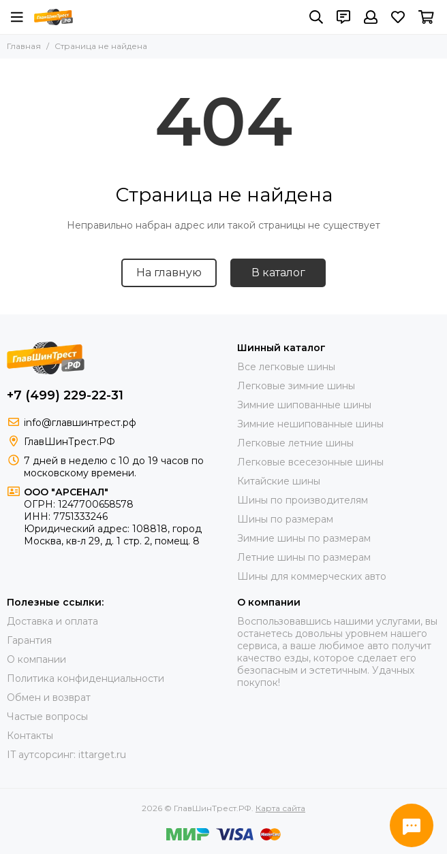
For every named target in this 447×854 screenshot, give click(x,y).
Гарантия (29, 640)
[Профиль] (370, 17)
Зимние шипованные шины (304, 405)
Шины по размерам (285, 519)
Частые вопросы (47, 716)
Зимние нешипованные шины (310, 424)
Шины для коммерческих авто (311, 576)
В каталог (278, 272)
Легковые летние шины (295, 443)
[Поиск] (316, 17)
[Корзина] (426, 17)
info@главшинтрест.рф (80, 422)
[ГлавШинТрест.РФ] (53, 17)
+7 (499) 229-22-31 (65, 395)
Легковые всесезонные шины (310, 462)
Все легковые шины (286, 367)
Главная (24, 46)
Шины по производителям (302, 500)
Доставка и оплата (52, 621)
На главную (169, 272)
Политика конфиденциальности (85, 678)
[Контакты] (343, 17)
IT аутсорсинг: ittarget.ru (66, 755)
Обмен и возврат (49, 697)
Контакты (30, 735)
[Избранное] (398, 17)
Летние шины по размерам (304, 557)
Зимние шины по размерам (304, 538)
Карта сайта (280, 808)
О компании (36, 659)
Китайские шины (278, 481)
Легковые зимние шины (296, 386)
